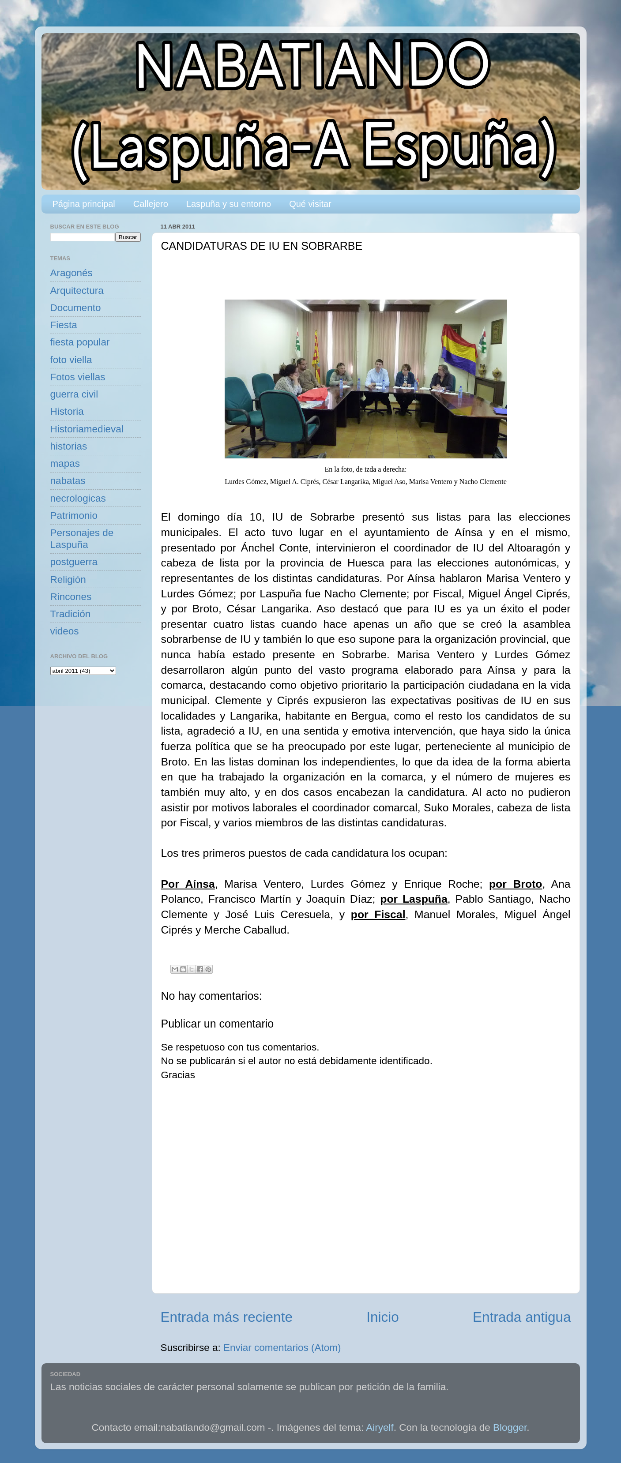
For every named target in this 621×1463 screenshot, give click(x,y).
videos (64, 631)
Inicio (382, 1317)
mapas (65, 463)
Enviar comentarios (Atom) (282, 1347)
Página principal (84, 204)
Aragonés (71, 272)
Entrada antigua (522, 1317)
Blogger (510, 1427)
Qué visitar (310, 204)
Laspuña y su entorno (228, 204)
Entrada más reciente (227, 1317)
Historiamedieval (87, 429)
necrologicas (78, 498)
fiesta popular (80, 342)
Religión (68, 579)
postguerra (74, 561)
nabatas (68, 480)
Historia (67, 411)
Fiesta (63, 324)
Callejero (150, 204)
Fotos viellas (77, 377)
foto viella (71, 359)
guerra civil (74, 394)
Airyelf (380, 1427)
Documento (75, 307)
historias (68, 446)
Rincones (71, 596)
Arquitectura (77, 290)
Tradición (70, 613)
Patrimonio (74, 515)
